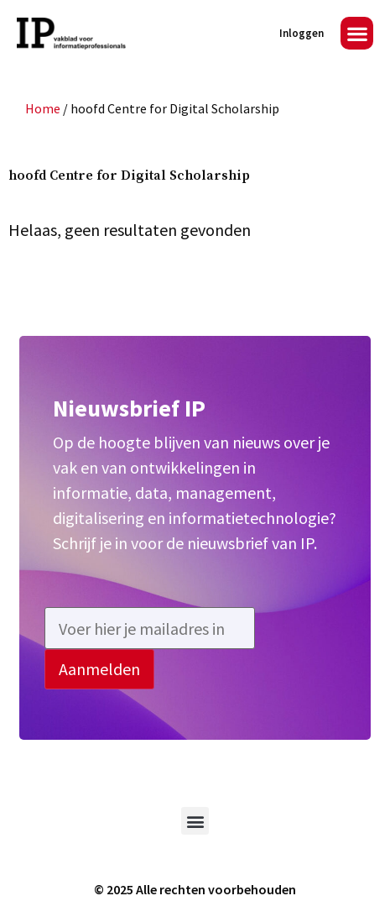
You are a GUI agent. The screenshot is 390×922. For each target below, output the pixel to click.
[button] (357, 33)
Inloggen (301, 33)
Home (42, 108)
